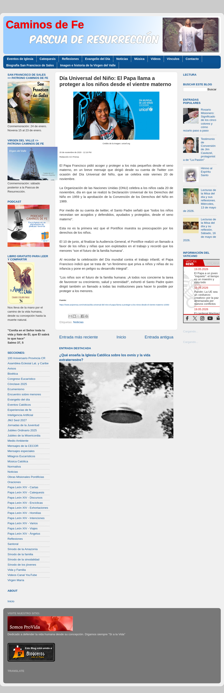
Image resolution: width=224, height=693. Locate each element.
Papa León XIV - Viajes (22, 528)
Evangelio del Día (97, 59)
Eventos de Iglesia (20, 59)
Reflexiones (70, 59)
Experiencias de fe (19, 409)
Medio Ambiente (18, 440)
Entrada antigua (159, 337)
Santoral (13, 544)
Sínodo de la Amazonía (23, 549)
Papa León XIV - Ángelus (24, 533)
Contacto (192, 59)
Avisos (12, 368)
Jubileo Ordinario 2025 (22, 430)
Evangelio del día (19, 399)
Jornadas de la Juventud (23, 425)
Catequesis (48, 59)
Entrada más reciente (78, 337)
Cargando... (190, 331)
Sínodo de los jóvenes (22, 564)
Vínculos (173, 59)
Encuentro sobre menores (24, 394)
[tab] (193, 263)
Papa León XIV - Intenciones (26, 518)
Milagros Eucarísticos (21, 456)
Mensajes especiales (21, 451)
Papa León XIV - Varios (23, 523)
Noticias (122, 59)
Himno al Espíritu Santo (206, 172)
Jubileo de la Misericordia (24, 435)
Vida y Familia (17, 569)
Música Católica (18, 461)
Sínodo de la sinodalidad (23, 559)
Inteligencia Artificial (20, 415)
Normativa (14, 466)
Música (139, 59)
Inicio (121, 337)
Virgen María (16, 580)
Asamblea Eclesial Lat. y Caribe (28, 363)
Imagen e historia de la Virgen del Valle (88, 65)
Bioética (13, 373)
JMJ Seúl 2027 (17, 420)
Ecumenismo (16, 389)
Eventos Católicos (19, 404)
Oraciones (14, 482)
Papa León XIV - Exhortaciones (28, 507)
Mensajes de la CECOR (23, 445)
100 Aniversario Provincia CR (26, 358)
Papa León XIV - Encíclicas (25, 502)
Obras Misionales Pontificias (26, 477)
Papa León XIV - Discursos (25, 497)
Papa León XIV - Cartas (23, 487)
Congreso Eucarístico (21, 378)
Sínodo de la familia (20, 554)
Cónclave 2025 (17, 384)
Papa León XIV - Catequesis (26, 492)
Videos (156, 59)
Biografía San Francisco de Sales (30, 65)
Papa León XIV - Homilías (24, 513)
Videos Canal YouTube (22, 575)
